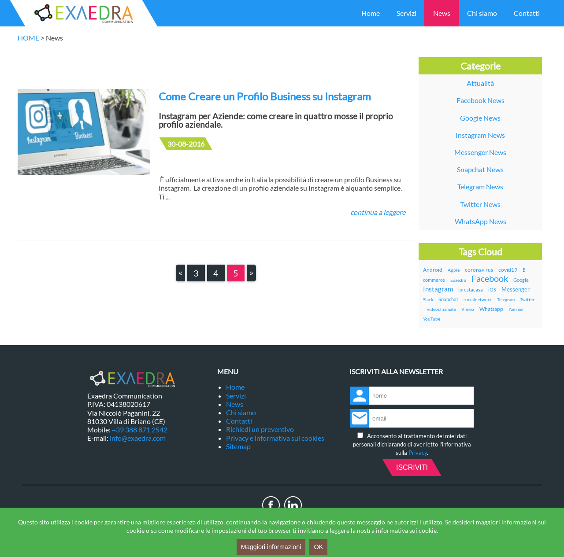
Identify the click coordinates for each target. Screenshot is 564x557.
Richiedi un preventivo (260, 429)
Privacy (417, 452)
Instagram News (480, 135)
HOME (28, 37)
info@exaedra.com (138, 438)
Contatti (527, 13)
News (441, 13)
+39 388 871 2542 (139, 429)
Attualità (480, 83)
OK (318, 546)
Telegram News (480, 186)
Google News (480, 118)
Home (370, 13)
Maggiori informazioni (271, 546)
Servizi (406, 13)
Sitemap (238, 446)
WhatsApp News (480, 221)
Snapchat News (480, 169)
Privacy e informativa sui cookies (275, 438)
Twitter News (480, 204)
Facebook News (480, 100)
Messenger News (480, 152)
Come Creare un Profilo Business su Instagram (265, 96)
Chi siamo (482, 13)
